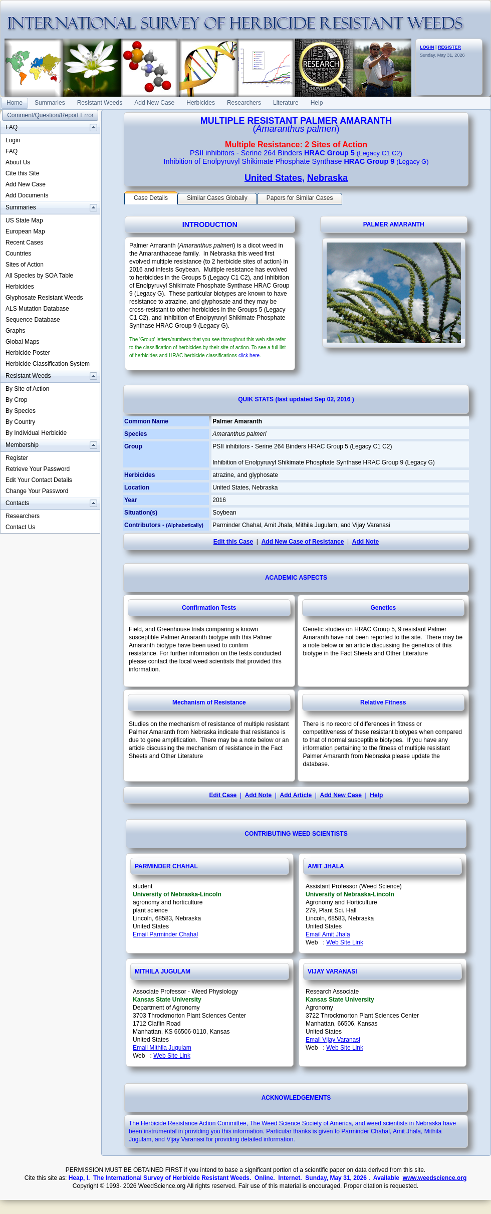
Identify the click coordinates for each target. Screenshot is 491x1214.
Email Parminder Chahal (165, 934)
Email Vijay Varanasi (333, 1039)
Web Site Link (344, 942)
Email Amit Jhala (328, 934)
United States (273, 178)
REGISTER (449, 47)
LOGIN (427, 47)
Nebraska (327, 178)
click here (249, 355)
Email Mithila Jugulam (162, 1047)
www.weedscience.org (435, 1177)
